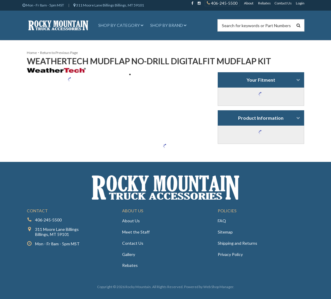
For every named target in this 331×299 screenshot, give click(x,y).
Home (32, 52)
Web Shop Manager (218, 287)
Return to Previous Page (59, 52)
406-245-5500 (48, 219)
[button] (120, 25)
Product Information (261, 118)
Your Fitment (261, 80)
